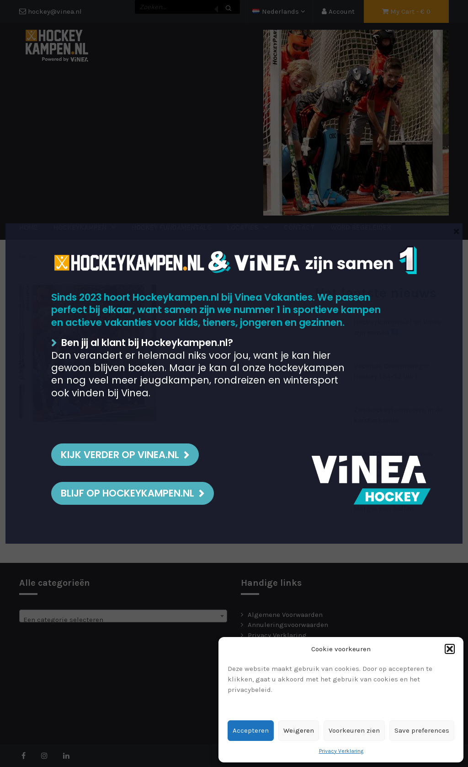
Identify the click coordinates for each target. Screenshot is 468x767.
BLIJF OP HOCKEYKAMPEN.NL (127, 493)
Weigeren (298, 730)
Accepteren (251, 730)
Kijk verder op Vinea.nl (120, 454)
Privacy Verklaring (341, 751)
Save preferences (421, 730)
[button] (449, 649)
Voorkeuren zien (354, 730)
